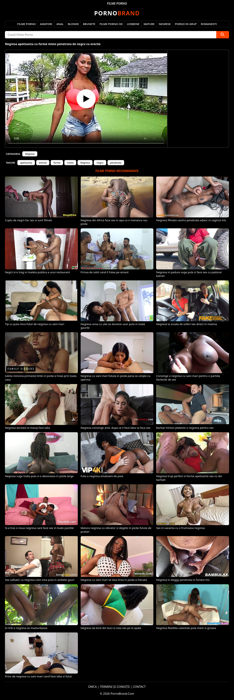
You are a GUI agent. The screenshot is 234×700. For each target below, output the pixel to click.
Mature (149, 24)
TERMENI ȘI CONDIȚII (115, 687)
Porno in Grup (186, 24)
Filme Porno (26, 24)
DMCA (92, 687)
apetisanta (26, 162)
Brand (117, 13)
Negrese (165, 24)
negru (100, 162)
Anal (59, 24)
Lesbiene (133, 24)
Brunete (89, 24)
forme (56, 162)
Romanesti (209, 24)
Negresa (85, 162)
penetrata (115, 162)
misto (70, 162)
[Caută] (222, 34)
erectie (43, 162)
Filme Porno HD (111, 24)
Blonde (73, 24)
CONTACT (139, 687)
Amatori (46, 24)
